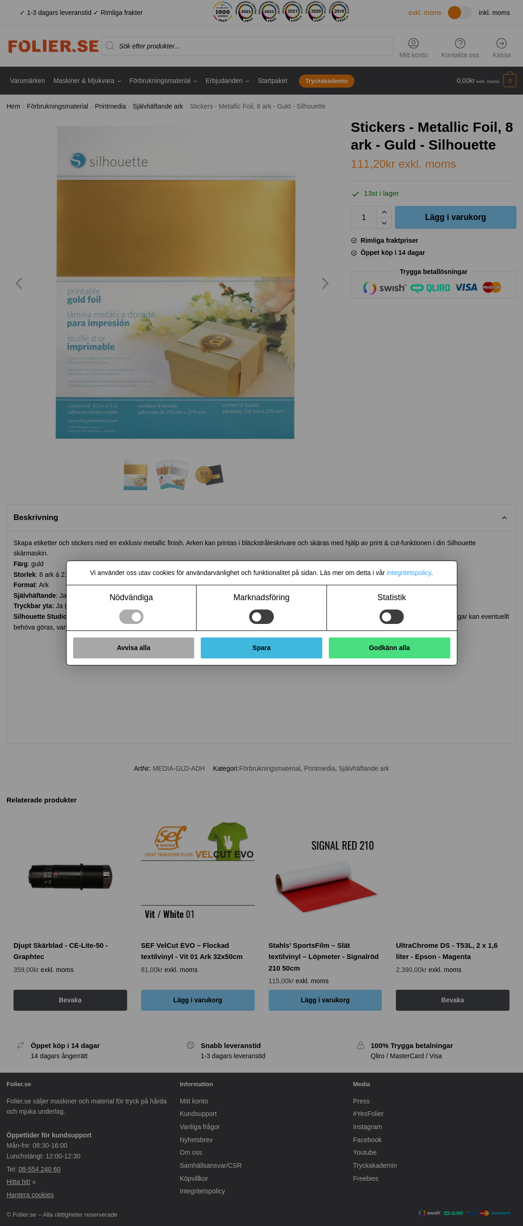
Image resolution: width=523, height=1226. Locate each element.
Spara (261, 647)
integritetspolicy (409, 572)
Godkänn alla (389, 647)
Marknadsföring (261, 597)
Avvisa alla (133, 647)
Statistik (392, 597)
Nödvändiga (131, 597)
